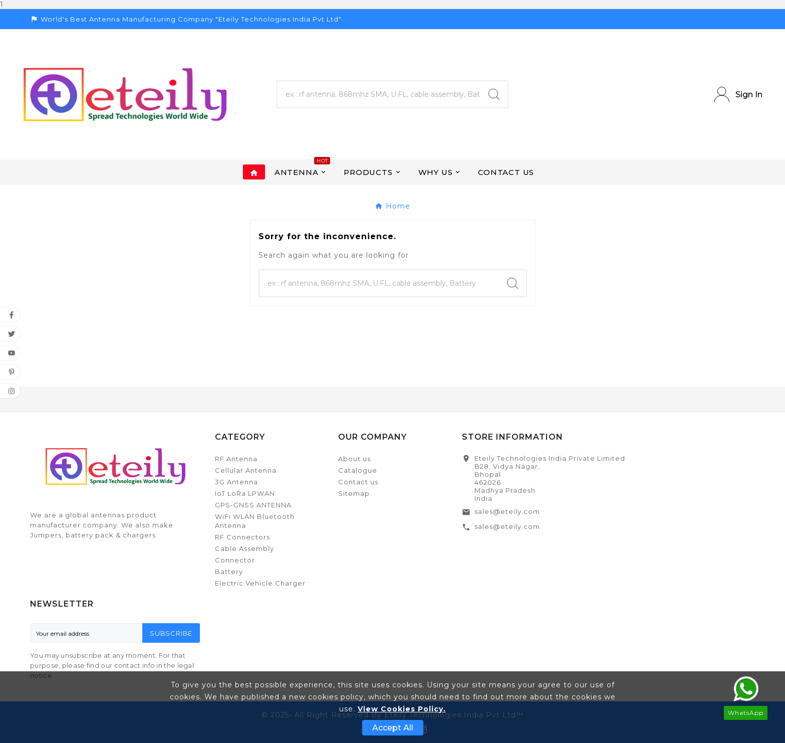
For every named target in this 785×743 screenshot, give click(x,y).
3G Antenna (236, 482)
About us (354, 459)
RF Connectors (242, 537)
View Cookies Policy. (402, 708)
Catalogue (357, 470)
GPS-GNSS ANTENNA (253, 505)
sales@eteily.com (507, 511)
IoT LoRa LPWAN (245, 493)
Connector (235, 560)
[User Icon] (738, 94)
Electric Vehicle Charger (260, 583)
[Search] (379, 94)
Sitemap (354, 493)
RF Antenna (236, 459)
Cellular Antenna (246, 470)
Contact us (358, 482)
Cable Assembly (244, 548)
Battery (229, 572)
